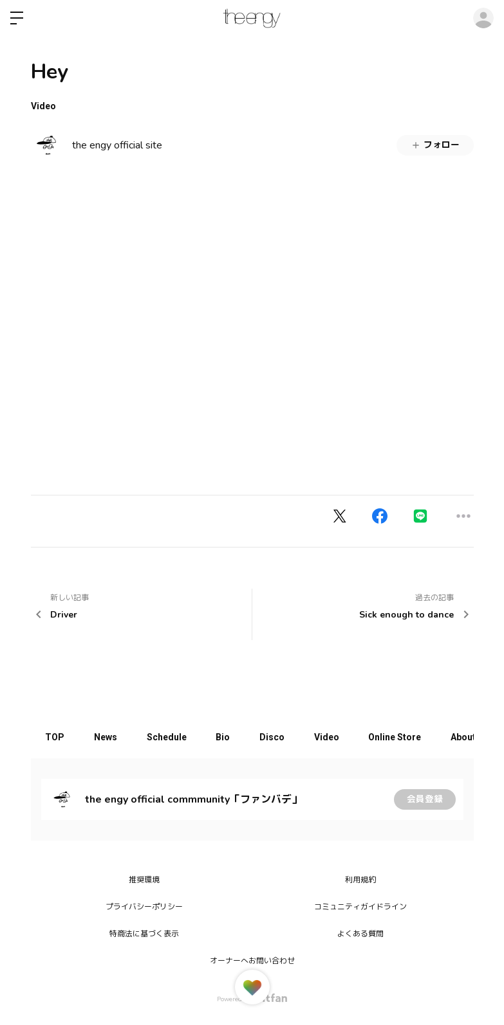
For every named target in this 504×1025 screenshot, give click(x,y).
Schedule (174, 737)
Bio (233, 737)
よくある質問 (360, 934)
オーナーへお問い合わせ (252, 961)
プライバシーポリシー (144, 907)
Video (43, 106)
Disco (284, 737)
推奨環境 (144, 880)
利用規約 (360, 880)
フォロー (435, 145)
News (110, 737)
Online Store (413, 737)
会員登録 (425, 799)
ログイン (483, 18)
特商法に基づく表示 (144, 934)
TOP (56, 737)
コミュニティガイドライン (360, 907)
